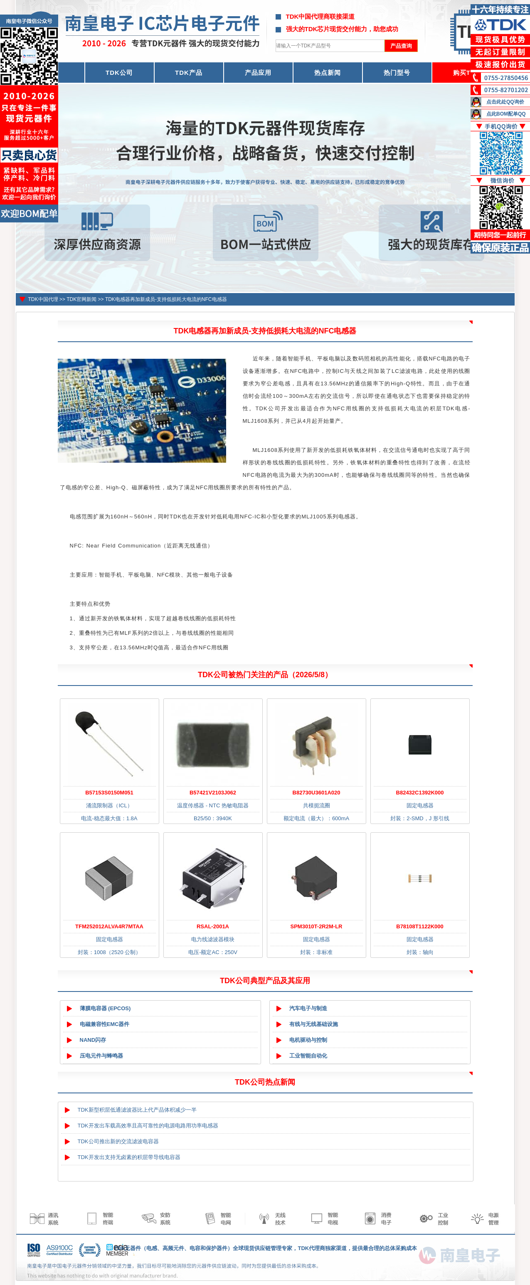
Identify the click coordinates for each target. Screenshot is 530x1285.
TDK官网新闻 (81, 299)
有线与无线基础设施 (313, 1024)
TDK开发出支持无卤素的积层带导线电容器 (129, 1157)
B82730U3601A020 (316, 792)
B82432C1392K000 (420, 792)
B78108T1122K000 (419, 926)
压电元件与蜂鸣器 (101, 1056)
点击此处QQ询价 (505, 102)
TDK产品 (188, 72)
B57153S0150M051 (109, 792)
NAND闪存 (93, 1040)
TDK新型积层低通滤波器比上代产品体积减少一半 (137, 1110)
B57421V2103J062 (213, 792)
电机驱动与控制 (308, 1040)
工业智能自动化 (308, 1056)
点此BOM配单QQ (506, 114)
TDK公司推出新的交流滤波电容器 (118, 1141)
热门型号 (397, 72)
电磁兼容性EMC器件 (105, 1024)
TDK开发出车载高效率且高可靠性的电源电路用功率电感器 (148, 1125)
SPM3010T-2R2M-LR (317, 926)
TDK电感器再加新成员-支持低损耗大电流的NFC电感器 (166, 299)
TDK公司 (119, 72)
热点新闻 (327, 72)
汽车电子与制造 (308, 1008)
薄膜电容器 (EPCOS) (105, 1008)
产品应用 (258, 72)
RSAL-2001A (213, 926)
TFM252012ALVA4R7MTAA (109, 926)
